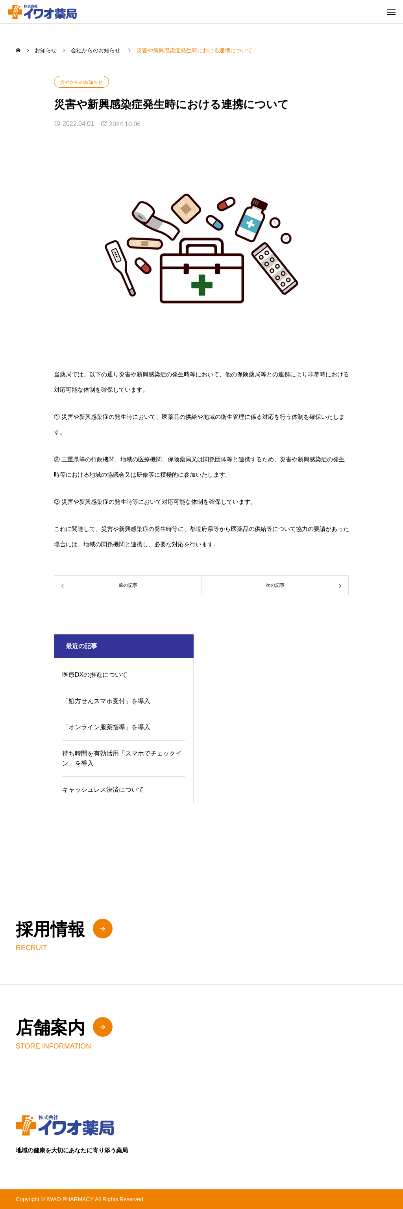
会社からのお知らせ (81, 82)
